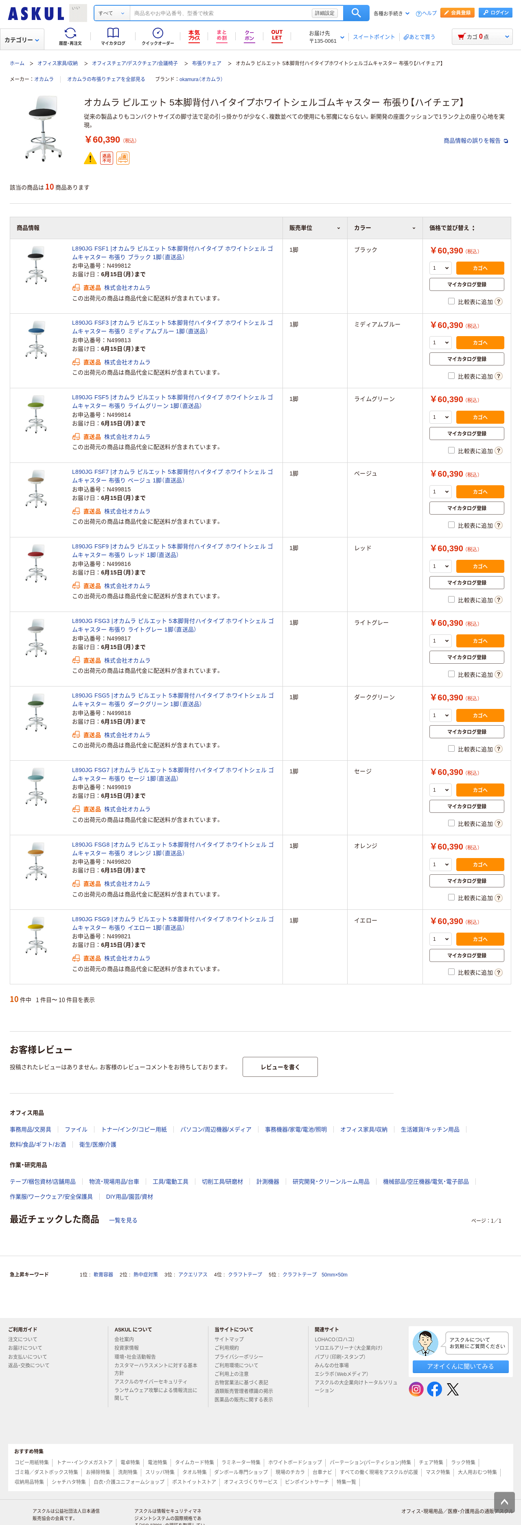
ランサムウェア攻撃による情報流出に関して (155, 1394)
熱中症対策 (146, 1275)
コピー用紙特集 (32, 1463)
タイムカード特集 (194, 1463)
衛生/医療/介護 (98, 1144)
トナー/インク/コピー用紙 (134, 1129)
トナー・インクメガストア (85, 1463)
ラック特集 (463, 1463)
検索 (356, 13)
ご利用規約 (230, 1348)
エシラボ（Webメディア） (345, 1374)
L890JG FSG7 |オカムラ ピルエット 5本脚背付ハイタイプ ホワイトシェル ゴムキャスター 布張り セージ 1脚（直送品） (173, 774)
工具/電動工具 (170, 1181)
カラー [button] (385, 227)
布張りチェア (206, 63)
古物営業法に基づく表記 (245, 1383)
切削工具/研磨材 (222, 1181)
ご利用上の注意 (235, 1374)
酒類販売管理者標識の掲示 (247, 1391)
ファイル (76, 1129)
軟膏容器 (103, 1275)
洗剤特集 (128, 1472)
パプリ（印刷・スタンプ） (343, 1357)
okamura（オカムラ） (201, 79)
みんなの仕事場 (335, 1366)
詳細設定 (325, 13)
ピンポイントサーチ (307, 1482)
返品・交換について (32, 1366)
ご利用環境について (240, 1366)
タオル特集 (194, 1472)
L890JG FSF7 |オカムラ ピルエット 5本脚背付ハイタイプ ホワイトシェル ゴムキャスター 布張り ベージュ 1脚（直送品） (172, 476)
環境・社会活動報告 (138, 1357)
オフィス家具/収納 (57, 63)
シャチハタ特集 (69, 1482)
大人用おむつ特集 (477, 1472)
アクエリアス (193, 1275)
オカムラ (44, 79)
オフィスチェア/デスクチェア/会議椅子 (135, 63)
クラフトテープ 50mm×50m (315, 1275)
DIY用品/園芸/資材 (129, 1196)
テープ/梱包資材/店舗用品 (43, 1181)
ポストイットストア (194, 1482)
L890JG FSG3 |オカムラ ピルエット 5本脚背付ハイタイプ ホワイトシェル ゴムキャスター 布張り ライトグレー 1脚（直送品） (173, 625)
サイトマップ (229, 1339)
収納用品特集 (29, 1482)
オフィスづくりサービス (251, 1482)
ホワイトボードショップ (295, 1463)
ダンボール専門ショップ (241, 1472)
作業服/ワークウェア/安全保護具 (51, 1196)
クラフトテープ (245, 1275)
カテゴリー (21, 40)
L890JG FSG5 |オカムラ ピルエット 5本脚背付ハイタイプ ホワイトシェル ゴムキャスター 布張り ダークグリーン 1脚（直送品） (173, 699)
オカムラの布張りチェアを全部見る (106, 79)
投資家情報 (129, 1348)
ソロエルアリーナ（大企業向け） (352, 1348)
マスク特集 (438, 1472)
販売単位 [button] (315, 227)
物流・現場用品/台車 (114, 1181)
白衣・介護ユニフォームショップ (129, 1482)
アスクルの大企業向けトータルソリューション (356, 1386)
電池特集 (157, 1463)
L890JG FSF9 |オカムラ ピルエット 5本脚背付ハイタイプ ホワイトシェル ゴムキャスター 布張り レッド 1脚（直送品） (172, 550)
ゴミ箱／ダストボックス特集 (46, 1472)
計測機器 (267, 1181)
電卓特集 (130, 1463)
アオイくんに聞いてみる (460, 1366)
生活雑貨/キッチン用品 (430, 1129)
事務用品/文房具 (30, 1129)
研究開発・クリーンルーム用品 (331, 1181)
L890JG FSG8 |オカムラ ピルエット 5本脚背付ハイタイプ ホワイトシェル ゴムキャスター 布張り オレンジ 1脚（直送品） (173, 848)
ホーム (17, 63)
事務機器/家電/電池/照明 (296, 1129)
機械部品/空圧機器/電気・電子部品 (426, 1181)
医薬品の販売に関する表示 (247, 1400)
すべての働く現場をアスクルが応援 (379, 1472)
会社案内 (127, 1339)
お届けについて (28, 1348)
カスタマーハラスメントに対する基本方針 (155, 1369)
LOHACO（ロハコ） (338, 1339)
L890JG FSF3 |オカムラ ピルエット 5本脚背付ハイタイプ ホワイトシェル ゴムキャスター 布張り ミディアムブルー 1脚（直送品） (172, 326)
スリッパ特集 (160, 1472)
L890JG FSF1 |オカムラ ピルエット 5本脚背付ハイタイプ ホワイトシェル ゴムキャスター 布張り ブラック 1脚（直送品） (172, 252)
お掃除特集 (98, 1472)
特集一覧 (346, 1482)
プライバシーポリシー (242, 1357)
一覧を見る (123, 1220)
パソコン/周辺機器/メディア (216, 1129)
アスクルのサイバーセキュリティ (154, 1382)
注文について (26, 1339)
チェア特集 (431, 1463)
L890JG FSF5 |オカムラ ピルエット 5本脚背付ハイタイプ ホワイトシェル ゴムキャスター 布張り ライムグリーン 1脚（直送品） (172, 401)
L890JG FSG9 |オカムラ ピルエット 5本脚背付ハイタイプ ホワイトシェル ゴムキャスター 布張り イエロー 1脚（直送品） (173, 923)
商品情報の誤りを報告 (476, 140)
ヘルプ (429, 13)
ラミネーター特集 (240, 1463)
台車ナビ (322, 1472)
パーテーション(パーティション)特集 (370, 1463)
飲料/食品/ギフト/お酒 (38, 1144)
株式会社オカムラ (127, 287)
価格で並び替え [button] (451, 227)
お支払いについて (31, 1357)
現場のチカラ (290, 1472)
